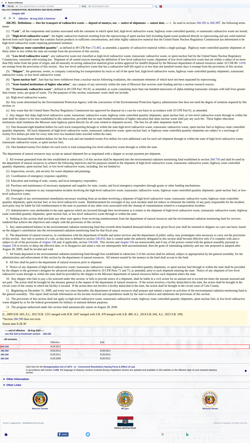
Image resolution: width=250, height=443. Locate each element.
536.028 (93, 242)
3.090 (56, 370)
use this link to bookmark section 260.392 (28, 334)
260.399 (18, 319)
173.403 (96, 47)
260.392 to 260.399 (208, 23)
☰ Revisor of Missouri (13, 3)
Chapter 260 (18, 13)
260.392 (5, 346)
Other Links (13, 385)
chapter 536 (49, 242)
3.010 (242, 63)
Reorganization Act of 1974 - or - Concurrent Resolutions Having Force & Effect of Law (89, 367)
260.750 (215, 159)
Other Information (17, 379)
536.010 (100, 238)
